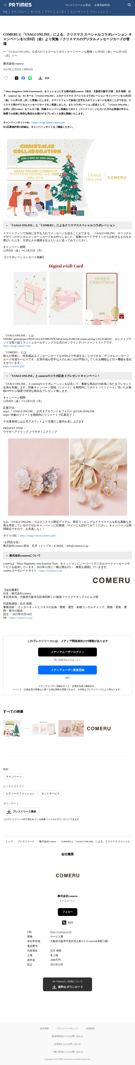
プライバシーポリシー (67, 1028)
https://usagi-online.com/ (17, 345)
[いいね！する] (6, 78)
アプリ (48, 11)
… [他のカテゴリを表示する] (110, 11)
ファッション (97, 11)
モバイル (35, 11)
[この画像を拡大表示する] (16, 728)
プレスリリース (25, 841)
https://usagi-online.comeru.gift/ (48, 122)
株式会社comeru (47, 841)
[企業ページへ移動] (67, 876)
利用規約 (90, 1028)
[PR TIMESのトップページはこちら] (20, 5)
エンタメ (61, 11)
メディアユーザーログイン (67, 652)
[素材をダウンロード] (40, 78)
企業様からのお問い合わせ (67, 1044)
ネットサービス (50, 793)
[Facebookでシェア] (23, 78)
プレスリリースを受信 (78, 5)
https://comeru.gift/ (14, 366)
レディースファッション (20, 793)
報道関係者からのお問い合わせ (67, 1036)
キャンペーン (14, 776)
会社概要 (44, 1028)
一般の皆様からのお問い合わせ (67, 1051)
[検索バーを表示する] (129, 4)
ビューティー (78, 11)
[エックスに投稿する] (17, 78)
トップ (9, 841)
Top (5, 11)
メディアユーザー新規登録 (67, 670)
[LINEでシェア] (30, 78)
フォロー (67, 912)
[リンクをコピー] (47, 78)
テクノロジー (19, 11)
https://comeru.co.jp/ (50, 570)
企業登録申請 (102, 5)
